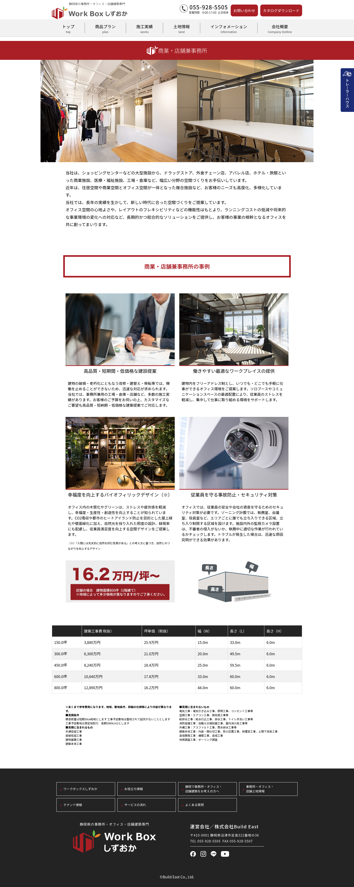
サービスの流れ (135, 805)
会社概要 (280, 28)
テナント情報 (72, 805)
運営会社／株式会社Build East (224, 826)
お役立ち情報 (133, 789)
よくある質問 (194, 805)
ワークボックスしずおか (80, 789)
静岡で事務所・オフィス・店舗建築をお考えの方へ (203, 788)
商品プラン (105, 28)
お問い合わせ (244, 10)
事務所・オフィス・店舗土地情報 (260, 788)
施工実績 (144, 28)
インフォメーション (228, 28)
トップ (68, 28)
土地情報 (181, 28)
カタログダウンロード (281, 10)
